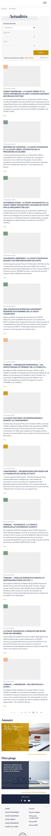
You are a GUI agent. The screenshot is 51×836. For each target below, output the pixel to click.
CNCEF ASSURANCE (12, 807)
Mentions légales (34, 803)
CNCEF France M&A (11, 818)
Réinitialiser (44, 49)
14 (33, 703)
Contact (31, 800)
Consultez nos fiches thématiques (33, 783)
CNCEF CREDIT (10, 810)
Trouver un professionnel (37, 745)
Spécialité (30, 23)
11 (21, 703)
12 (25, 703)
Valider (40, 44)
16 (41, 703)
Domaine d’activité (10, 23)
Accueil (3, 9)
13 (29, 703)
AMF (27, 49)
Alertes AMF (33, 813)
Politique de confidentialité (34, 808)
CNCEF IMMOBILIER (12, 814)
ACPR (31, 49)
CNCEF (7, 800)
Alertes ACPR (33, 816)
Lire (4, 107)
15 (37, 703)
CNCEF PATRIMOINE (12, 803)
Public (6, 33)
